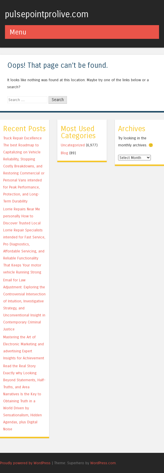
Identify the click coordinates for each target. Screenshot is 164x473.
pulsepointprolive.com (47, 14)
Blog (64, 153)
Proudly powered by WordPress (25, 463)
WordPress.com (103, 463)
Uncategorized (73, 145)
